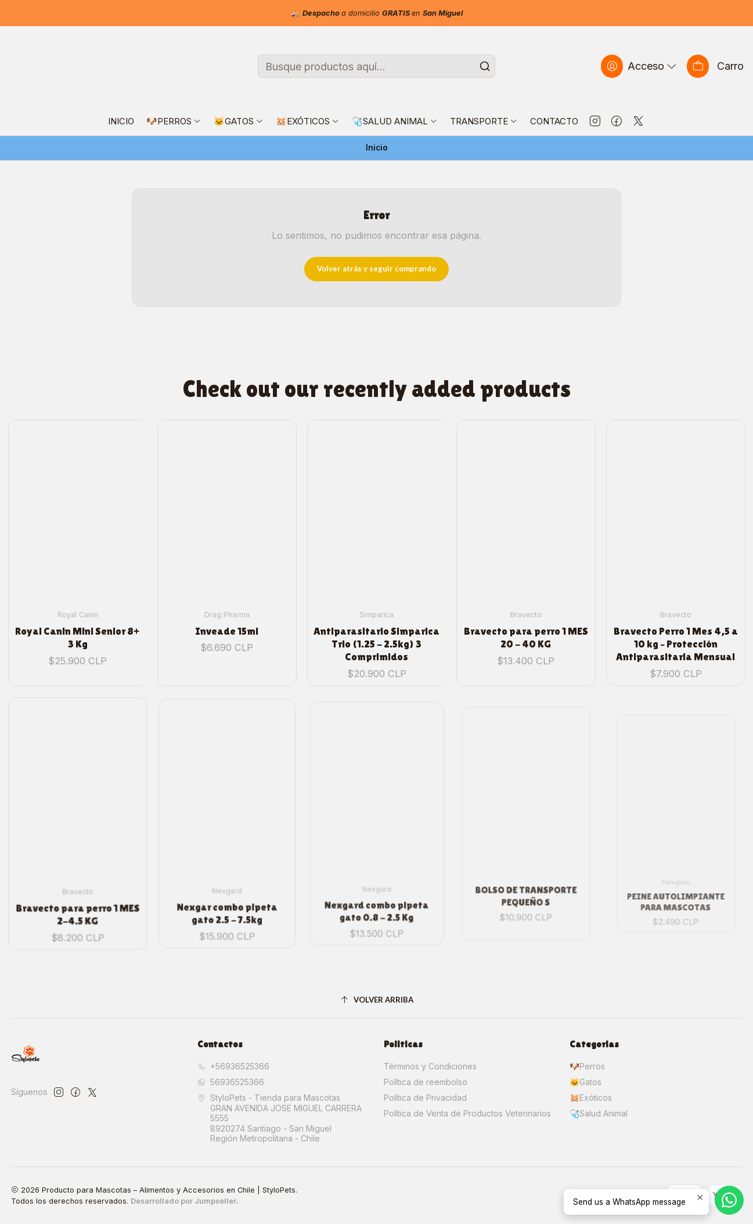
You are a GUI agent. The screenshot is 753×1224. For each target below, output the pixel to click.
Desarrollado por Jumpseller (183, 1201)
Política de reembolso (425, 1082)
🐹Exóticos (591, 1098)
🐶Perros (587, 1066)
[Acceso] (640, 66)
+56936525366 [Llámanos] (233, 1066)
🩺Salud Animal (599, 1113)
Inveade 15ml (226, 607)
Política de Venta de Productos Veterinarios (467, 1113)
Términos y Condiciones (430, 1066)
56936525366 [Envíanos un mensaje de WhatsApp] (230, 1082)
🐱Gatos (585, 1082)
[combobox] (376, 66)
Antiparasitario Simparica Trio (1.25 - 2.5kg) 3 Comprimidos (376, 608)
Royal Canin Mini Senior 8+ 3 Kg (77, 621)
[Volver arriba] (377, 1000)
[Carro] (715, 66)
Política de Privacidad (425, 1098)
